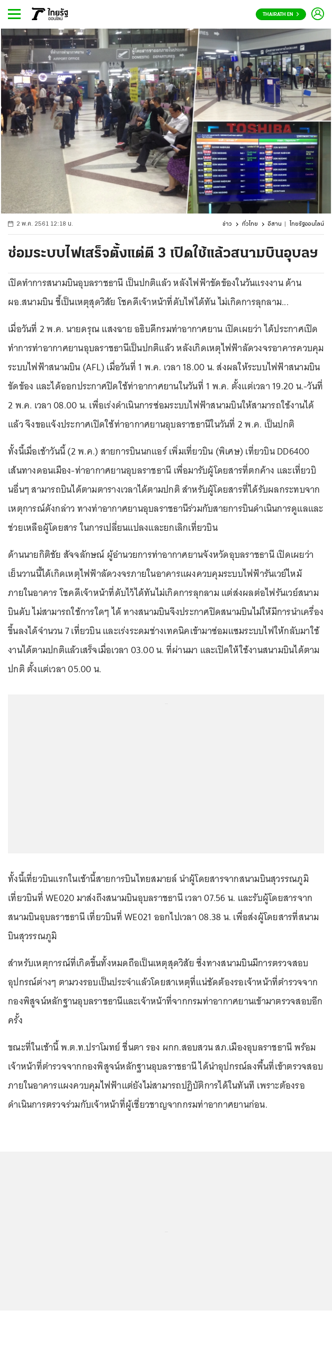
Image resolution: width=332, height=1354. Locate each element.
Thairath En (281, 14)
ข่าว (227, 224)
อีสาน (275, 224)
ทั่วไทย (250, 224)
